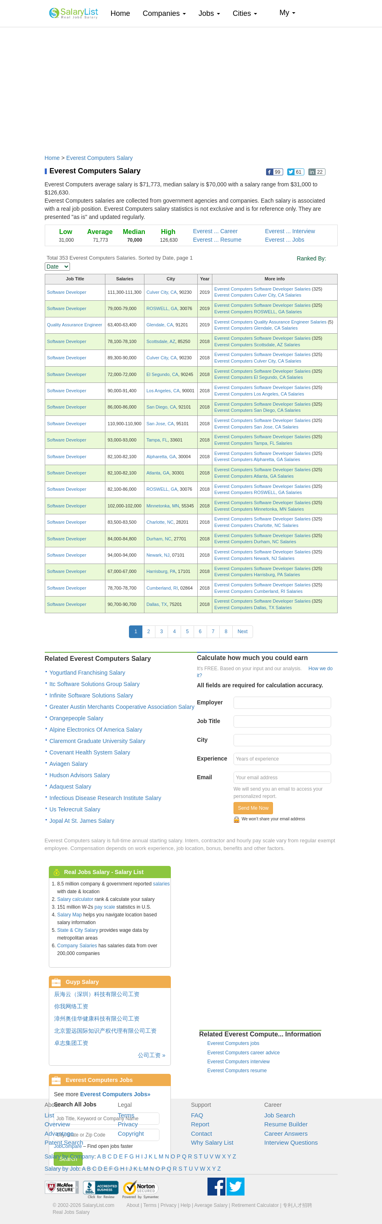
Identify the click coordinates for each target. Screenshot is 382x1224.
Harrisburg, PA (160, 571)
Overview (57, 1124)
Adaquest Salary (71, 786)
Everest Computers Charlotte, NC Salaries (256, 525)
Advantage (59, 1133)
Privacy (128, 1124)
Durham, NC (158, 538)
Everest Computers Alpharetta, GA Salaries (257, 459)
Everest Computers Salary (99, 158)
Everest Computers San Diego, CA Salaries (257, 410)
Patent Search (64, 1142)
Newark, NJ (158, 555)
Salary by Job (62, 1168)
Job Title (208, 721)
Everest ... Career (215, 231)
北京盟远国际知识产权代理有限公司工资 (105, 1030)
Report (200, 1124)
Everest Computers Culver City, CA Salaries (257, 295)
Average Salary (210, 1205)
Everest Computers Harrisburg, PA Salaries (257, 574)
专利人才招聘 (297, 1205)
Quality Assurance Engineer (75, 324)
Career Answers (286, 1133)
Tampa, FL (157, 439)
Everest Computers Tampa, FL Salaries (253, 443)
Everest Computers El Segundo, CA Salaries (258, 377)
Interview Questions (291, 1142)
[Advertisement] (191, 87)
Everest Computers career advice (243, 1053)
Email (204, 777)
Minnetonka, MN (162, 505)
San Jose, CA (160, 423)
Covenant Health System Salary (90, 752)
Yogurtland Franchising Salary (87, 672)
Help (186, 1205)
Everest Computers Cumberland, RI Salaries (258, 591)
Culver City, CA (161, 292)
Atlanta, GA (157, 472)
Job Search (279, 1115)
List (49, 1115)
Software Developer (67, 292)
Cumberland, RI (162, 588)
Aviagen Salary (69, 764)
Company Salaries (77, 946)
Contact (201, 1133)
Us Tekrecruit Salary (75, 809)
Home (123, 13)
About (133, 1205)
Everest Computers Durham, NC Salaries (255, 541)
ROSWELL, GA (161, 308)
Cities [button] (245, 13)
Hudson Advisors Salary (80, 775)
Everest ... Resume (217, 239)
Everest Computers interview (238, 1061)
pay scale (104, 907)
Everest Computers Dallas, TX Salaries (253, 607)
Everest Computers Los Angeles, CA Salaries (259, 393)
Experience (212, 758)
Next (243, 631)
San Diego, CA (161, 406)
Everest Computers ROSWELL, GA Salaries (258, 311)
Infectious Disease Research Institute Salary (106, 798)
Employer (210, 702)
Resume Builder (286, 1124)
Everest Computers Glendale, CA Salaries (256, 328)
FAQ (197, 1115)
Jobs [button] (209, 13)
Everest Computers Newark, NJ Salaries (254, 558)
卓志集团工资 (71, 1043)
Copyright (131, 1133)
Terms (126, 1115)
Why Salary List (212, 1142)
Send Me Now (253, 808)
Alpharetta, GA (161, 456)
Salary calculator (75, 899)
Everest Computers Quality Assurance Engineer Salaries (271, 321)
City (202, 740)
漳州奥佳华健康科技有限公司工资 (97, 1018)
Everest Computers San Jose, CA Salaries (256, 426)
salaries (161, 884)
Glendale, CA (159, 324)
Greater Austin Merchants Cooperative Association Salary (122, 707)
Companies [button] (164, 13)
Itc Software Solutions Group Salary (95, 684)
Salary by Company (69, 1156)
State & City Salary (77, 930)
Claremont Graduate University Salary (98, 741)
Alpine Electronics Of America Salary (96, 729)
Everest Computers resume (237, 1070)
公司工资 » (152, 1055)
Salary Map (69, 915)
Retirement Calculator (255, 1205)
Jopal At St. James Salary (82, 820)
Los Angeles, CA (162, 390)
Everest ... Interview (290, 231)
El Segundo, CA (162, 374)
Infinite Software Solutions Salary (91, 695)
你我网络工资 (71, 1006)
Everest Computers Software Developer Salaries (263, 288)
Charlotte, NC (160, 522)
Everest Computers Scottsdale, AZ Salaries (257, 344)
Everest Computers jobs (233, 1043)
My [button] (287, 13)
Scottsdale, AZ (160, 341)
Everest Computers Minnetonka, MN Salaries (259, 509)
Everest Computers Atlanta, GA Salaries (254, 476)
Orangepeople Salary (76, 718)
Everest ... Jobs (284, 239)
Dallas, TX (156, 604)
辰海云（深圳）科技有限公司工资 (97, 994)
